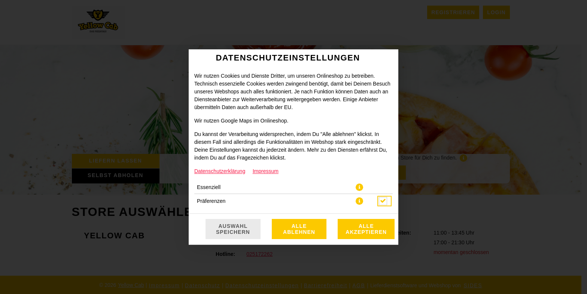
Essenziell (208, 187)
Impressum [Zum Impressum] (266, 171)
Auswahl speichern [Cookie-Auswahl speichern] (233, 229)
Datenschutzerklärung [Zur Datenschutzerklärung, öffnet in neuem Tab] (219, 171)
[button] (359, 187)
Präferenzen (211, 201)
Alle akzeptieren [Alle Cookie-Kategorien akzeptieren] (366, 229)
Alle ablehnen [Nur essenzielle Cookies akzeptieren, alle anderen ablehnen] (299, 229)
